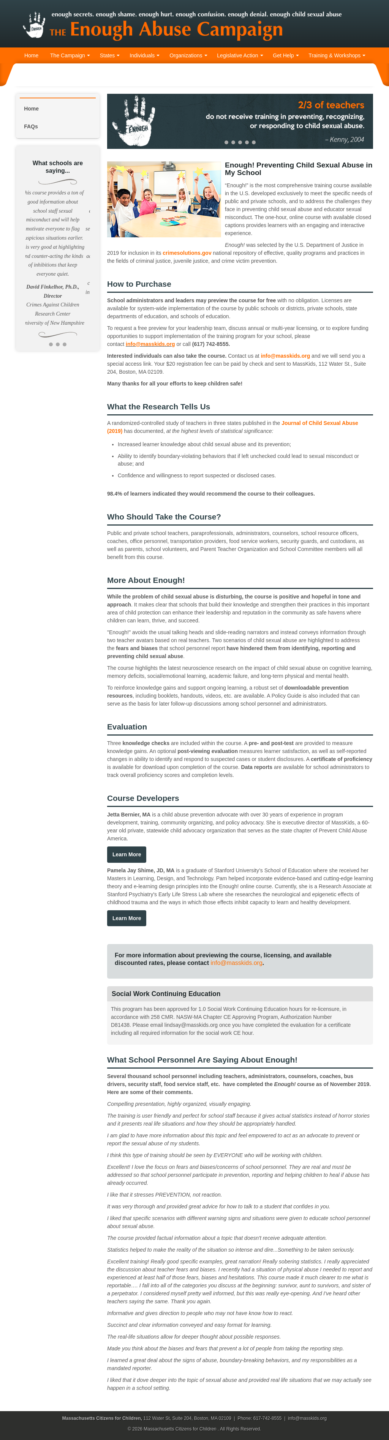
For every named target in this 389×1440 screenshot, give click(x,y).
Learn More (126, 854)
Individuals (145, 55)
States (110, 55)
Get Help (286, 55)
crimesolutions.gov (187, 253)
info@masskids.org (150, 344)
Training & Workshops (336, 55)
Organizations (188, 55)
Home (31, 55)
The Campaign (70, 55)
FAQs (31, 126)
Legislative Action (240, 55)
